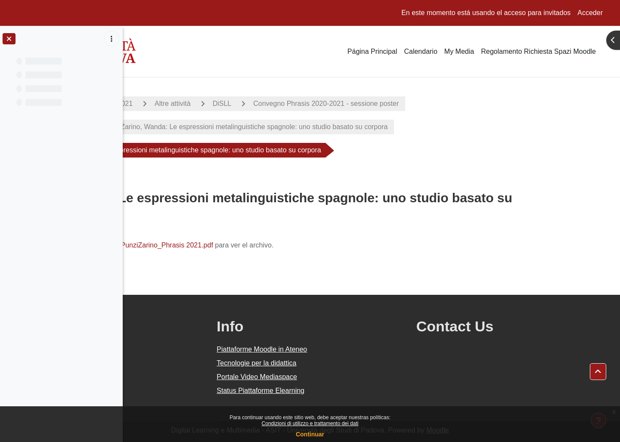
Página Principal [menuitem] (372, 51)
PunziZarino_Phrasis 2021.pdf (228, 245)
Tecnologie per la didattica (338, 363)
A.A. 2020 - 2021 (168, 103)
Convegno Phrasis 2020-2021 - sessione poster (387, 103)
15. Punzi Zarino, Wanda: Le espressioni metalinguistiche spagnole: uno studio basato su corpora (300, 126)
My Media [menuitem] (459, 51)
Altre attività (234, 103)
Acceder (590, 12)
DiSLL (283, 103)
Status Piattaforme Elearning (342, 390)
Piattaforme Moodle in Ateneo (343, 349)
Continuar (310, 434)
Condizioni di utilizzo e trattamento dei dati (310, 423)
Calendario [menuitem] (420, 51)
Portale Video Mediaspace (338, 376)
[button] (598, 371)
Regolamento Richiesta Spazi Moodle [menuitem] (538, 51)
